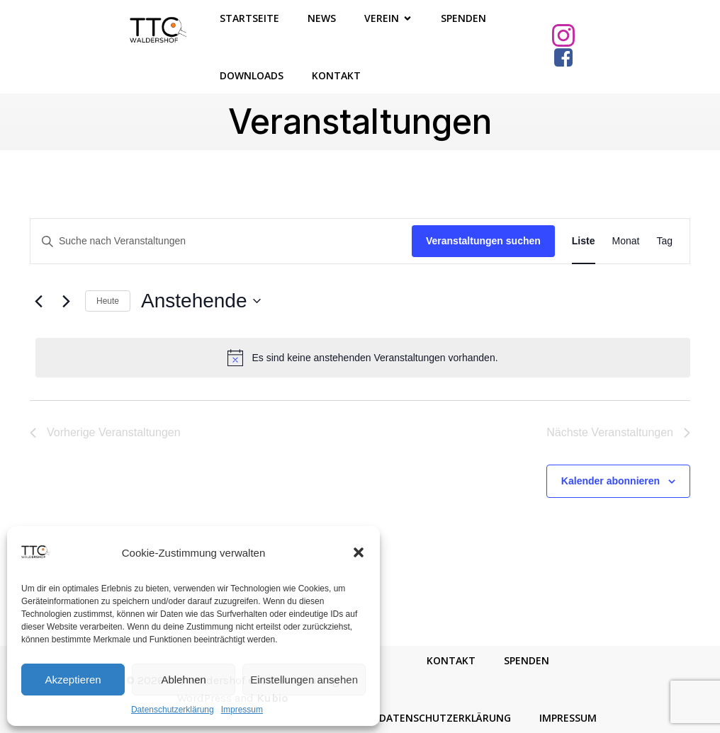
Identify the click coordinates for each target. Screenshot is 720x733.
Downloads (251, 75)
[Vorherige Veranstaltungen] (38, 300)
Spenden (463, 18)
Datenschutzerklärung (172, 710)
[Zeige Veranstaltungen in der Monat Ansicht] (626, 241)
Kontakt (336, 75)
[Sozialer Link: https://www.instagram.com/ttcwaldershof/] (568, 35)
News (322, 18)
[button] (358, 552)
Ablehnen (183, 680)
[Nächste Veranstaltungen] (65, 300)
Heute (107, 301)
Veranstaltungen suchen (483, 240)
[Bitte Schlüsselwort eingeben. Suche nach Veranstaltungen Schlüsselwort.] (221, 241)
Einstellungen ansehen (304, 680)
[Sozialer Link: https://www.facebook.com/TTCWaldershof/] (568, 58)
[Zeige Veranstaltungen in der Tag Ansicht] (664, 241)
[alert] (362, 357)
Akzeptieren (73, 680)
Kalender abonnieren (610, 481)
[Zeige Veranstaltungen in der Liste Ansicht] (583, 241)
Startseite (249, 18)
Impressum (242, 710)
